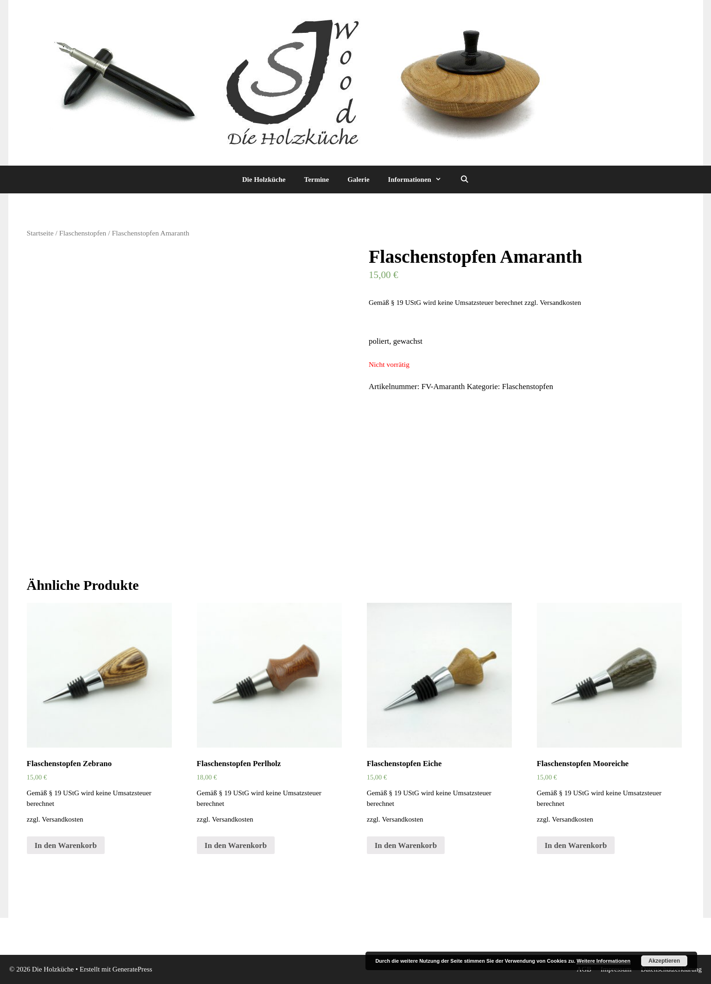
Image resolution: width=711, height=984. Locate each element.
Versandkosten (560, 302)
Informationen (419, 179)
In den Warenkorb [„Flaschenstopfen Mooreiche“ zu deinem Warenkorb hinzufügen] (576, 845)
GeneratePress (132, 969)
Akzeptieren (664, 961)
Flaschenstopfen (83, 233)
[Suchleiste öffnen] (464, 179)
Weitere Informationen (603, 961)
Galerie (358, 179)
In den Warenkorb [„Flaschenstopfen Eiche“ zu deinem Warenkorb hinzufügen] (406, 845)
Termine (316, 179)
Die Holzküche (264, 179)
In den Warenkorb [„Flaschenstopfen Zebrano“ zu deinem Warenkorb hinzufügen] (66, 845)
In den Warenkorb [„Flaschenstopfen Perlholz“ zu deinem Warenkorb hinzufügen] (236, 845)
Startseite (40, 233)
